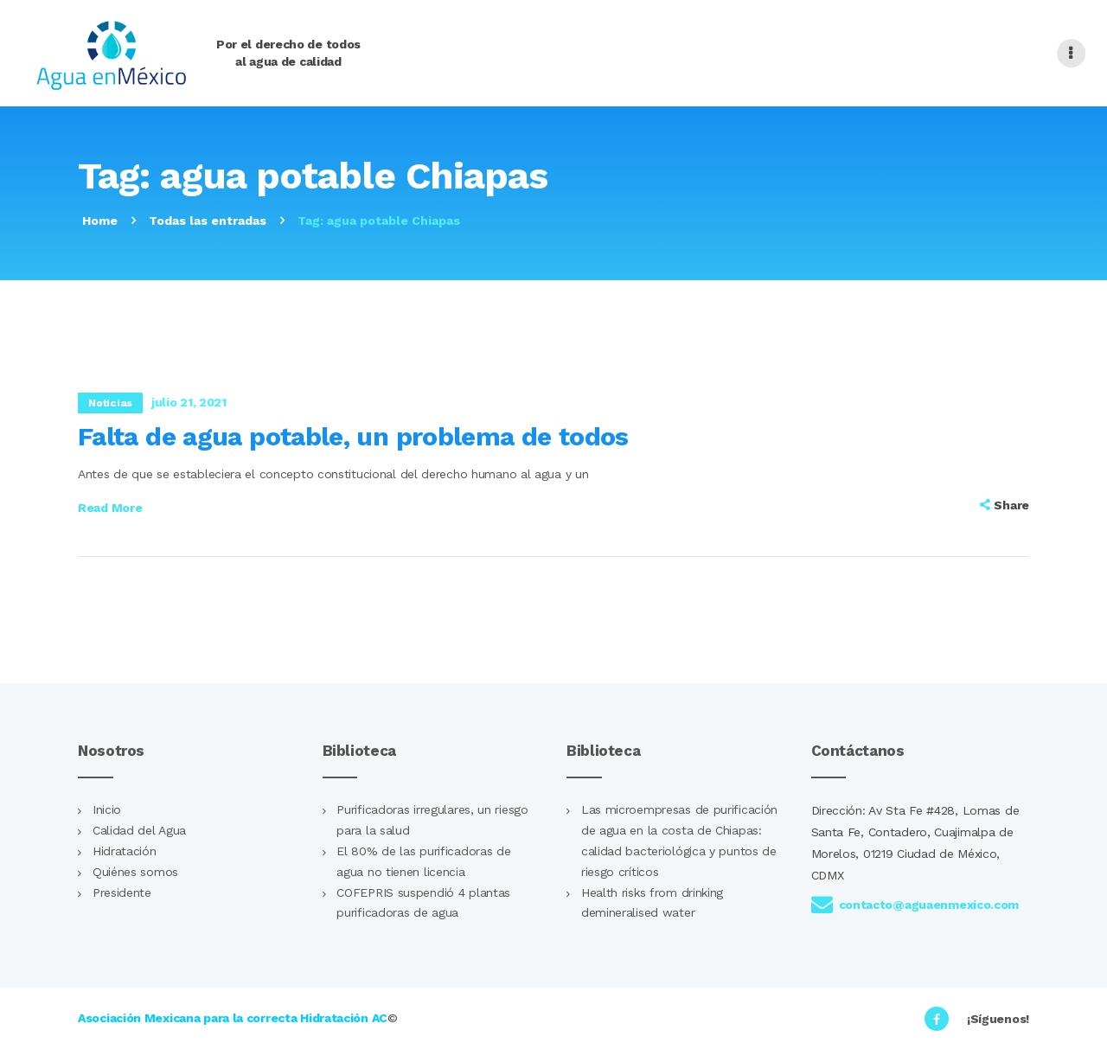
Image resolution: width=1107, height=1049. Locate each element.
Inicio (107, 809)
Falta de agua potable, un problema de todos (353, 437)
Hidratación (125, 851)
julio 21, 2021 (189, 402)
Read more (110, 508)
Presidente (122, 892)
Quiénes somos (135, 872)
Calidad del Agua (139, 830)
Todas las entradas (207, 220)
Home (100, 220)
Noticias (110, 403)
